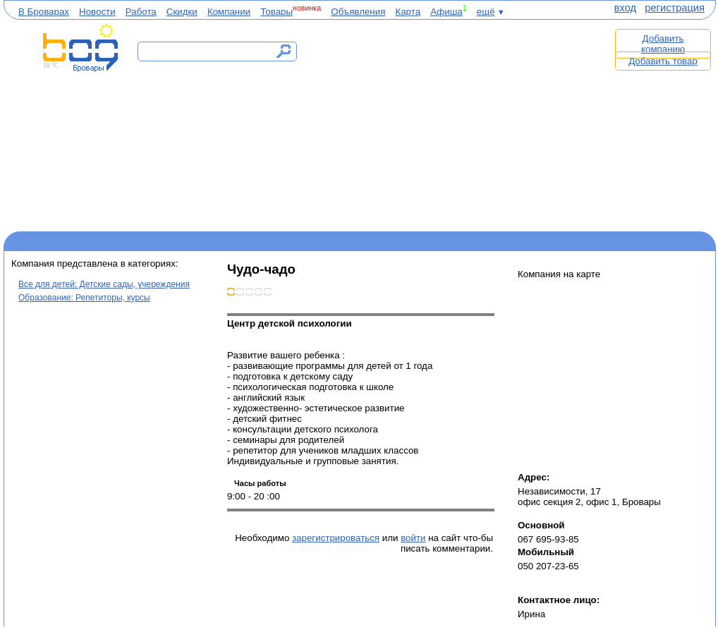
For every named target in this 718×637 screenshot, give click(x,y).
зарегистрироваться (335, 538)
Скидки (181, 11)
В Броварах (43, 11)
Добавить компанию (663, 43)
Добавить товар (663, 61)
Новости (97, 11)
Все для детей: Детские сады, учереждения (104, 284)
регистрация (675, 7)
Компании (228, 11)
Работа (141, 11)
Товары (276, 11)
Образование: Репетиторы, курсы (84, 298)
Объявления (358, 11)
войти (413, 538)
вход (625, 7)
